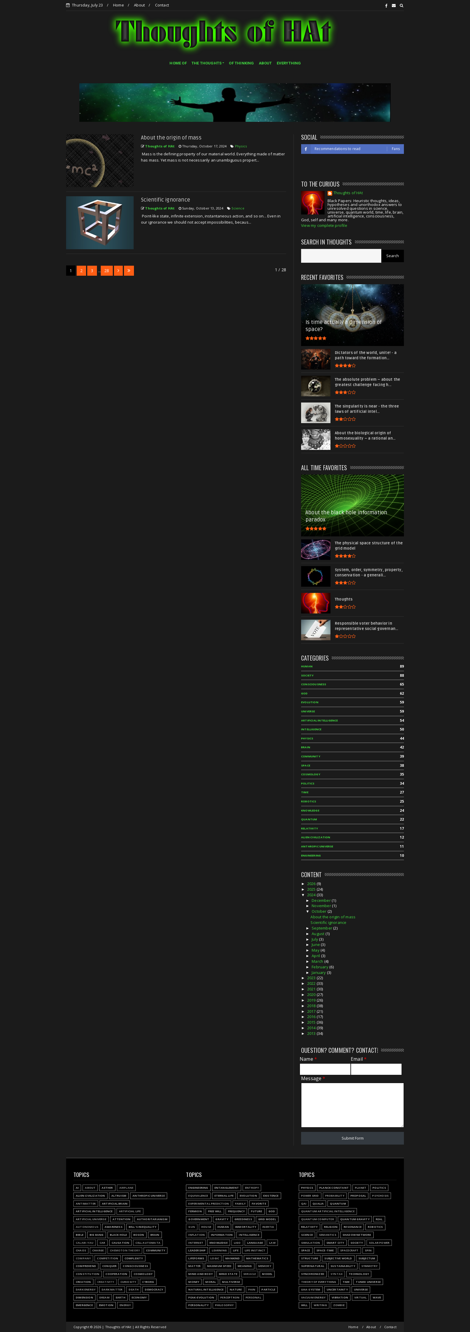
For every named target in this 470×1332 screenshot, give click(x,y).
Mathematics (257, 1258)
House (206, 1227)
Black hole (118, 1235)
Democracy (154, 1289)
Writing (320, 1305)
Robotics (308, 801)
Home (118, 5)
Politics (308, 783)
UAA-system (310, 1289)
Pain (252, 1289)
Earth (120, 1297)
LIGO (237, 1243)
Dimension (84, 1297)
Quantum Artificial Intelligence (328, 1211)
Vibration (340, 1297)
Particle (268, 1289)
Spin (368, 1250)
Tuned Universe (368, 1282)
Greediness (243, 1219)
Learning (219, 1250)
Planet (360, 1188)
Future (256, 1211)
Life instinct (255, 1250)
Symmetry (369, 1266)
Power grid (310, 1196)
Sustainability (342, 1266)
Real (379, 1219)
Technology (359, 1274)
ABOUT (265, 63)
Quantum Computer (317, 1219)
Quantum (309, 819)
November (322, 905)
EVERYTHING (289, 63)
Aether (107, 1188)
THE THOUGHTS (206, 63)
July (315, 939)
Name (308, 1059)
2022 (312, 983)
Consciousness (313, 684)
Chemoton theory (125, 1250)
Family (240, 1203)
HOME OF (178, 63)
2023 (312, 977)
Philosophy (224, 1305)
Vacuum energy (313, 1297)
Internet (195, 1243)
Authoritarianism (152, 1219)
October (320, 911)
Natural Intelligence (206, 1289)
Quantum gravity (355, 1219)
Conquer (109, 1266)
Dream (104, 1297)
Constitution (87, 1274)
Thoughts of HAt (348, 193)
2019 (312, 1000)
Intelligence (311, 729)
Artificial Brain (114, 1203)
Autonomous (87, 1227)
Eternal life (224, 1196)
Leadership (197, 1250)
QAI (304, 1203)
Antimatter (86, 1203)
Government (198, 1219)
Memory (264, 1266)
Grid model (267, 1219)
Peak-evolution (201, 1297)
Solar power (379, 1243)
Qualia (318, 1203)
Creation (83, 1282)
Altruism (119, 1196)
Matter (194, 1266)
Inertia (268, 1227)
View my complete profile (324, 225)
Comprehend (86, 1266)
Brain (305, 747)
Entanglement (226, 1188)
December (322, 900)
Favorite (259, 1203)
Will (304, 1305)
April (316, 955)
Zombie (339, 1305)
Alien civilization (315, 837)
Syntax (336, 1274)
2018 (312, 1005)
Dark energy (85, 1289)
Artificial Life (130, 1211)
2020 (312, 994)
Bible (79, 1235)
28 (106, 270)
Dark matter (112, 1289)
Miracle (250, 1274)
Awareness (113, 1227)
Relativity (309, 828)
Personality (198, 1305)
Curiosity (128, 1282)
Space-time (325, 1250)
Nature (236, 1289)
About (139, 5)
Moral (210, 1282)
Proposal (358, 1196)
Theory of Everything (318, 1282)
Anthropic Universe (317, 846)
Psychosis (380, 1196)
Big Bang (97, 1235)
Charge (98, 1250)
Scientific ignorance (165, 200)
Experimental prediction (208, 1203)
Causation (121, 1243)
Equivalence (198, 1196)
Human (307, 666)
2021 (312, 989)
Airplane (126, 1188)
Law (272, 1243)
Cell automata (147, 1243)
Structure (309, 1258)
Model (267, 1274)
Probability (334, 1196)
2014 (312, 1027)
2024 (312, 894)
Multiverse (231, 1282)
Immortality (245, 1227)
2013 (312, 1033)
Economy (139, 1297)
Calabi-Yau (84, 1243)
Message (313, 1078)
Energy (125, 1305)
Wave (377, 1297)
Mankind (232, 1258)
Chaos (81, 1250)
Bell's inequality (142, 1227)
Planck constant (334, 1188)
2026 (312, 883)
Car (102, 1243)
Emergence (84, 1305)
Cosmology (310, 774)
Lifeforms (196, 1258)
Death (134, 1289)
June (316, 944)
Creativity (105, 1282)
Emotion (106, 1305)
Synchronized (312, 1274)
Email (359, 1059)
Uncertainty (337, 1289)
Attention (122, 1219)
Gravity (221, 1219)
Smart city (335, 1243)
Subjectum (366, 1258)
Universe (308, 711)
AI (77, 1188)
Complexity (134, 1258)
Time (304, 792)
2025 (312, 889)
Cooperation (116, 1274)
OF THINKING (241, 63)
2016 (312, 1016)
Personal (253, 1297)
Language (255, 1243)
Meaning (245, 1266)
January (319, 972)
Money (193, 1282)
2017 (312, 1011)
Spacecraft (349, 1250)
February (320, 967)
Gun (191, 1227)
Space (305, 765)
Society (307, 675)
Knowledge (310, 810)
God (304, 693)
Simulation (310, 1243)
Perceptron (229, 1297)
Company (83, 1258)
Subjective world (338, 1258)
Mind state (228, 1274)
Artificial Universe (91, 1219)
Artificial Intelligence (319, 720)
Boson (138, 1235)
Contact (162, 5)
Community (310, 756)
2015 (312, 1022)
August (318, 933)
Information (222, 1235)
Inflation (196, 1235)
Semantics (327, 1235)
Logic (214, 1258)
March (318, 961)
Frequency (236, 1211)
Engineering (311, 855)
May (316, 950)
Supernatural (312, 1266)
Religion (331, 1227)
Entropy (252, 1188)
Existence (271, 1196)
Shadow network (357, 1235)
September (322, 928)
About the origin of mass (171, 137)
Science (237, 208)
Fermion (195, 1211)
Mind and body (200, 1274)
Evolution (309, 702)
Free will (215, 1211)
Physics (241, 146)
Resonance (353, 1227)
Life (236, 1250)
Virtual (360, 1297)
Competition (107, 1258)
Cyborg (148, 1282)
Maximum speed (219, 1266)
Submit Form (353, 1138)
